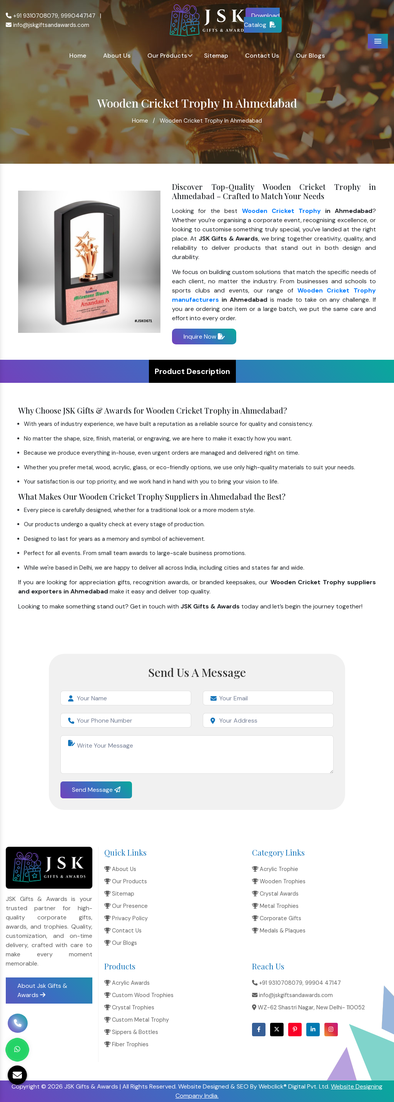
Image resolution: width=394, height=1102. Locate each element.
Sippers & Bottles (131, 1032)
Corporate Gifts (276, 918)
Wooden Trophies (279, 881)
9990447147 (78, 16)
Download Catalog (262, 20)
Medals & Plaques (279, 930)
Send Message (96, 790)
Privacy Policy (126, 918)
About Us (116, 56)
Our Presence (126, 906)
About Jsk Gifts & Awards (42, 990)
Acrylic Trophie (275, 869)
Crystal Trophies (129, 1007)
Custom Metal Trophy (136, 1019)
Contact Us (262, 56)
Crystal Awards (275, 893)
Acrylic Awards (127, 982)
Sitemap (216, 56)
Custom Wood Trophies (139, 995)
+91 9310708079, (32, 16)
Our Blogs (310, 56)
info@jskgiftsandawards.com (47, 25)
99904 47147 (323, 982)
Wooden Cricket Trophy (281, 211)
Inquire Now (204, 336)
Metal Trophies (275, 906)
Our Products (167, 56)
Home (77, 56)
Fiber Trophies (126, 1044)
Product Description (192, 371)
